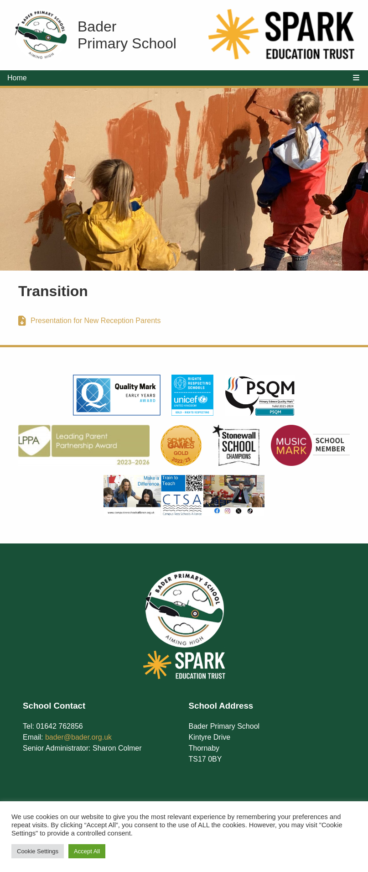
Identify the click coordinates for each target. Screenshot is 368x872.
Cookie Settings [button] (37, 851)
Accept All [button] (87, 851)
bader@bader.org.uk (78, 737)
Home (17, 78)
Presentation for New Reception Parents (96, 320)
